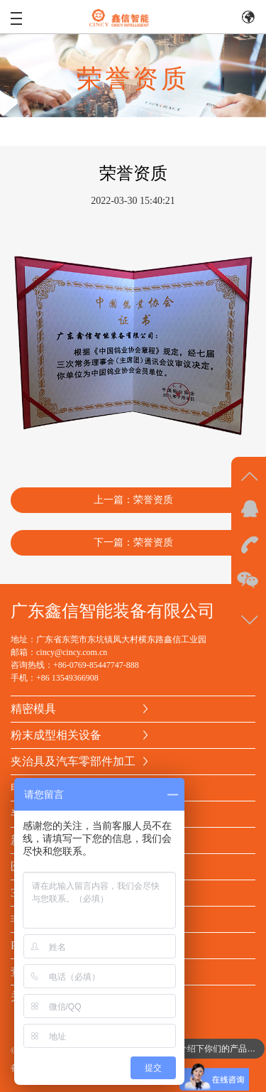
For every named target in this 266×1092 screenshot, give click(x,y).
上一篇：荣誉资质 (133, 499)
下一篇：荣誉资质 (133, 542)
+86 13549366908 (67, 678)
